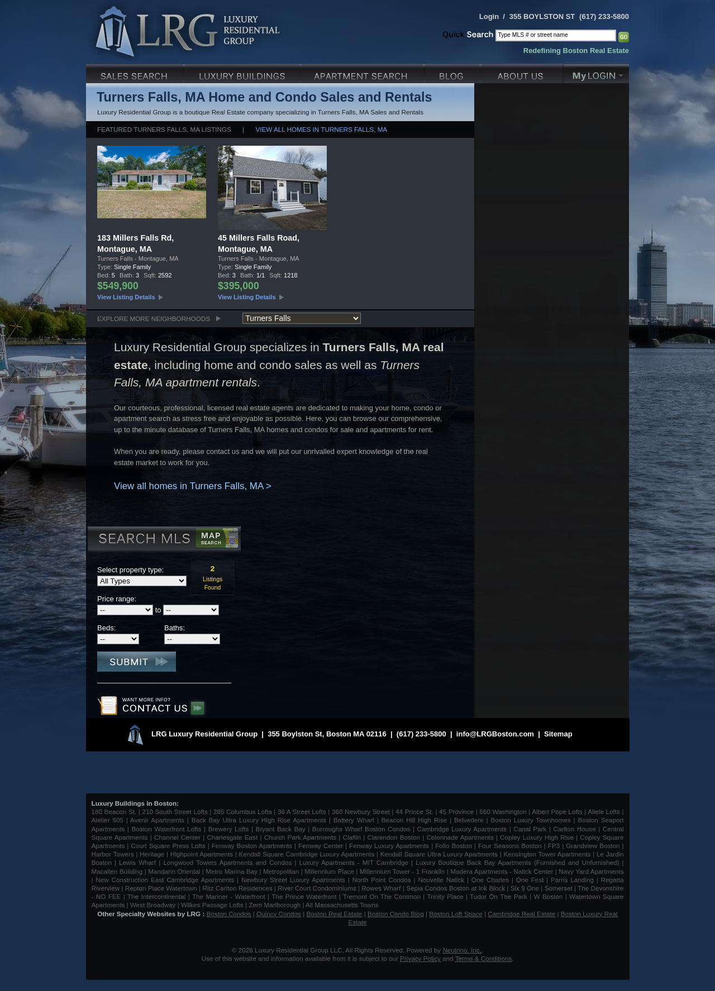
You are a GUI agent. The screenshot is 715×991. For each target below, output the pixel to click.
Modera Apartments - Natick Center (501, 871)
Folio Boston (453, 845)
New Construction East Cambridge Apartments (165, 879)
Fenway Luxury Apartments (389, 845)
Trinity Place (446, 896)
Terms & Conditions (483, 958)
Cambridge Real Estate (521, 913)
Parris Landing (572, 879)
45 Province (456, 811)
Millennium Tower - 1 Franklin (402, 871)
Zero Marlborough (275, 904)
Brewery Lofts (228, 828)
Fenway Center (320, 845)
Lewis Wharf (137, 862)
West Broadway (153, 904)
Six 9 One (525, 888)
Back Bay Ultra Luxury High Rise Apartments (259, 820)
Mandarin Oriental (174, 871)
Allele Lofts (604, 811)
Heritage (152, 854)
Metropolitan (282, 871)
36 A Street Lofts (302, 811)
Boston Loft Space (456, 913)
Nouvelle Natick (441, 879)
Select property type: (130, 570)
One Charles (490, 879)
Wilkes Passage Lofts (212, 904)
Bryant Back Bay (281, 828)
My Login (596, 72)
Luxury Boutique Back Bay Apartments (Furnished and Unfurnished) (517, 862)
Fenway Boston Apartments (252, 845)
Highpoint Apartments (202, 854)
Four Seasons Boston (511, 845)
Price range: (116, 599)
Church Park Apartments (300, 837)
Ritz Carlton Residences (237, 888)
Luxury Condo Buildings (243, 72)
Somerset (559, 888)
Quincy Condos (278, 913)
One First (530, 879)
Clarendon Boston (394, 837)
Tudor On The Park (498, 896)
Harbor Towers (113, 854)
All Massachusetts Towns (342, 904)
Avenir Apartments (157, 820)
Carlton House (575, 828)
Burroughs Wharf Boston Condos (361, 828)
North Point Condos (381, 879)
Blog (453, 72)
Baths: (174, 628)
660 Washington (502, 811)
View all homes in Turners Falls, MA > (192, 486)
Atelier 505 (109, 820)
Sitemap (558, 734)
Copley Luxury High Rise (537, 837)
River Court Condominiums (317, 888)
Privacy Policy (420, 958)
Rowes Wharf (381, 888)
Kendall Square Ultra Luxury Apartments (439, 854)
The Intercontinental (156, 896)
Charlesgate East (232, 837)
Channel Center (177, 837)
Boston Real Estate (334, 913)
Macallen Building (117, 871)
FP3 (555, 845)
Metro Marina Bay (232, 871)
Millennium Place (329, 871)
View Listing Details (126, 297)
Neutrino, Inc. (462, 950)
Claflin (353, 837)
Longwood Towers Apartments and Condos (227, 862)
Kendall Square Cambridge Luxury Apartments (307, 854)
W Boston (549, 896)
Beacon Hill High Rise (414, 820)
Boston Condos (229, 913)
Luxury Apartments (363, 72)
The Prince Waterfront (303, 896)
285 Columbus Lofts (242, 811)
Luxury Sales (135, 72)
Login (489, 16)
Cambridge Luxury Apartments (462, 828)
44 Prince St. (414, 811)
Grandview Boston (592, 845)
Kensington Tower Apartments (547, 854)
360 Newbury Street (361, 811)
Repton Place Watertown (161, 888)
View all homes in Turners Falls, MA (321, 129)
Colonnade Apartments (460, 837)
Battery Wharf (353, 820)
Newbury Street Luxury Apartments (293, 879)
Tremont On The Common (382, 896)
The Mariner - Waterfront (228, 896)
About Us (523, 72)
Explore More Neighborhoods (153, 318)
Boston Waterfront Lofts (166, 828)
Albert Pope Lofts (557, 811)
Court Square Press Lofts (168, 845)
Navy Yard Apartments (591, 871)
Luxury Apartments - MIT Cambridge (353, 862)
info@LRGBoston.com (495, 734)
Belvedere (469, 820)
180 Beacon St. (114, 811)
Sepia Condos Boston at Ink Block (455, 888)
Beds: (106, 628)
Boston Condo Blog (396, 913)
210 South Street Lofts (174, 811)
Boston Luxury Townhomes (530, 820)
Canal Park (529, 828)
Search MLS (163, 539)
